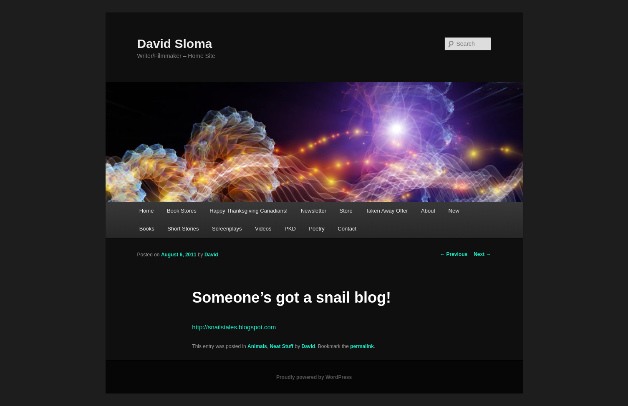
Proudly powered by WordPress (314, 377)
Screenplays (227, 229)
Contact (347, 229)
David (211, 255)
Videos (263, 229)
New (454, 211)
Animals (257, 346)
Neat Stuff (281, 346)
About (428, 211)
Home (146, 211)
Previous (453, 254)
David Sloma (174, 43)
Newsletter (313, 211)
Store (346, 211)
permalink (362, 346)
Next (482, 254)
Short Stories (183, 229)
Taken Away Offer (387, 211)
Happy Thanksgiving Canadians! (248, 211)
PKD (290, 229)
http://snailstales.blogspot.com (234, 327)
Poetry (317, 229)
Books (146, 229)
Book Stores (182, 211)
